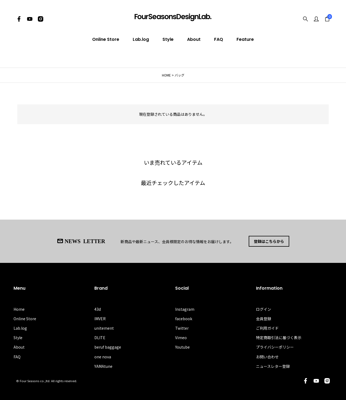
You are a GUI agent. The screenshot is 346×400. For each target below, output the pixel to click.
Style (168, 39)
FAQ (218, 39)
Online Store (105, 39)
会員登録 (263, 318)
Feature (245, 39)
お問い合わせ (267, 356)
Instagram (184, 309)
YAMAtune (103, 366)
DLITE (99, 337)
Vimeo (181, 337)
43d (97, 309)
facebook (183, 318)
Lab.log (141, 39)
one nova (102, 356)
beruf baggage (107, 347)
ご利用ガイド (267, 328)
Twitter (182, 328)
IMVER (100, 318)
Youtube (182, 347)
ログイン (263, 309)
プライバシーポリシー (275, 347)
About (194, 39)
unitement (104, 328)
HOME (166, 75)
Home (19, 309)
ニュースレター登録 (273, 366)
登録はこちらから (269, 241)
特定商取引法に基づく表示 (278, 337)
